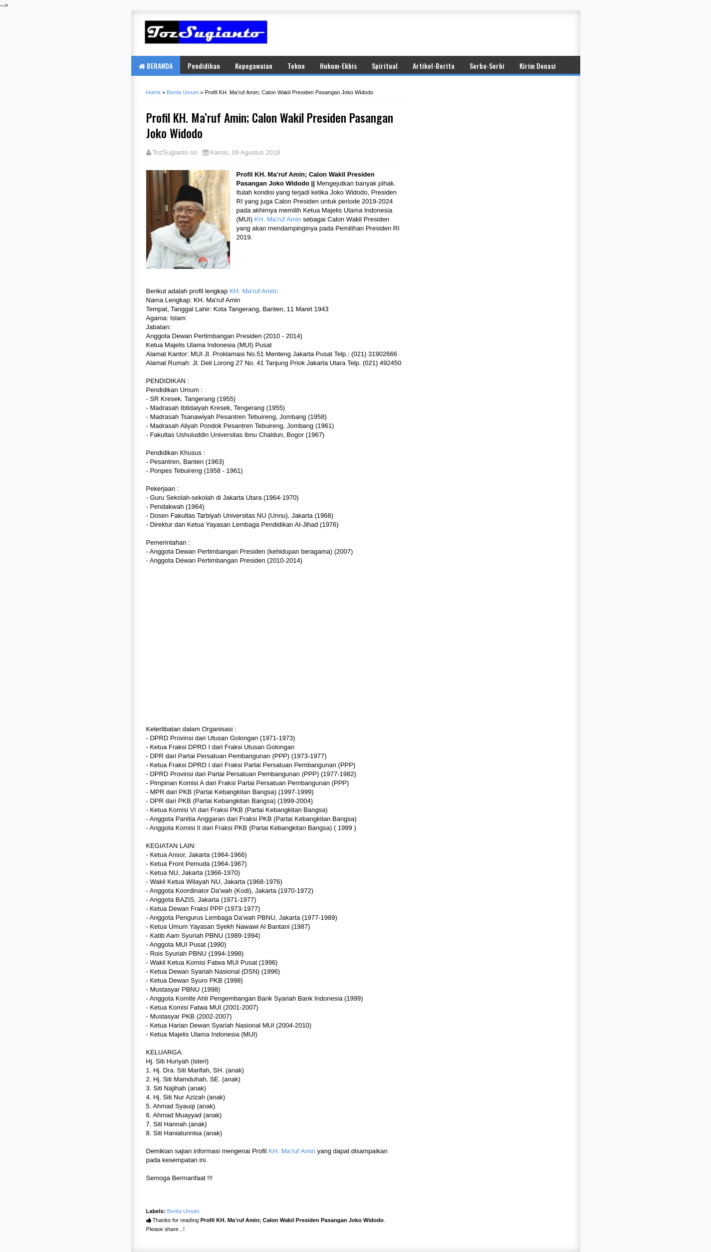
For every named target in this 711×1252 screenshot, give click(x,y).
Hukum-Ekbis (338, 65)
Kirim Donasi (537, 65)
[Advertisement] (450, 32)
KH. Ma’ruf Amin (277, 219)
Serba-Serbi (487, 65)
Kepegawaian (253, 65)
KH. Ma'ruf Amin (253, 291)
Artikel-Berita (434, 65)
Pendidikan (204, 65)
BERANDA (156, 65)
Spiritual (385, 65)
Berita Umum (183, 1211)
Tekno (296, 65)
